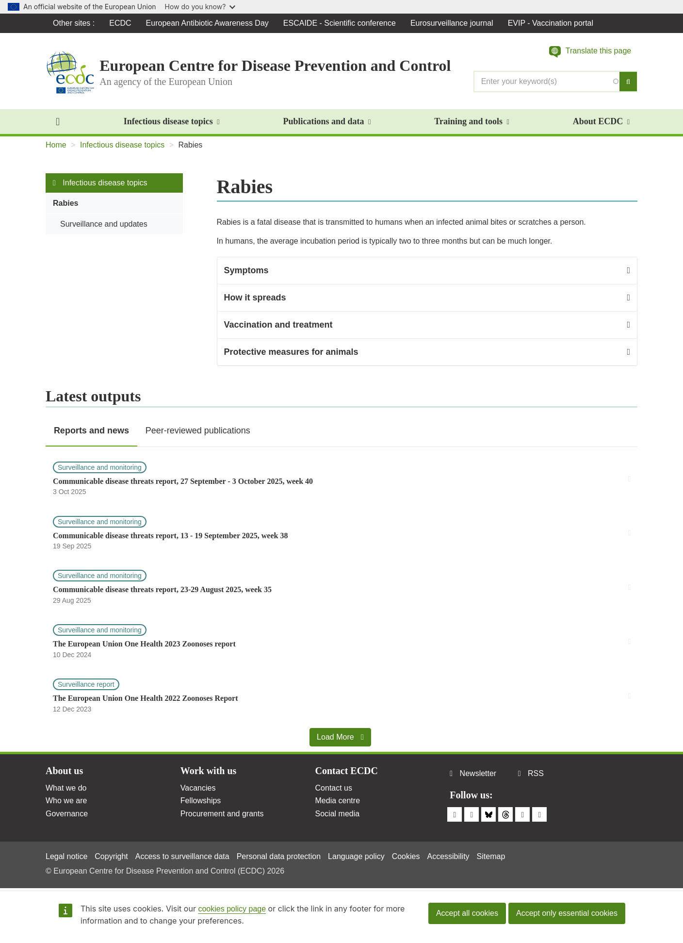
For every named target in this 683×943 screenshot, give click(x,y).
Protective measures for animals (291, 352)
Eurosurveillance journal (451, 23)
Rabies (65, 203)
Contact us (333, 788)
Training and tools (471, 121)
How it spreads (255, 297)
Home (56, 145)
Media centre (337, 800)
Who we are (66, 800)
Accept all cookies (467, 913)
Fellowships (200, 800)
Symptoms (246, 270)
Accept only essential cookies (567, 913)
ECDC (120, 23)
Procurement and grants (222, 814)
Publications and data (327, 121)
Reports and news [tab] (91, 430)
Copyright (111, 856)
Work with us (208, 770)
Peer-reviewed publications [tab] (198, 430)
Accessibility (448, 856)
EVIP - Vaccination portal (550, 23)
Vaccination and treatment (278, 325)
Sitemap (491, 856)
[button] (590, 52)
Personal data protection (279, 856)
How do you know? (200, 6)
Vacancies (198, 788)
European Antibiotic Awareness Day (207, 23)
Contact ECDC (346, 770)
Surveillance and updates (103, 224)
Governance (67, 814)
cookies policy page (232, 909)
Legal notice (66, 856)
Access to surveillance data (182, 856)
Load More (340, 737)
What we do (66, 788)
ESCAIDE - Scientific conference (339, 23)
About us (64, 770)
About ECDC (601, 121)
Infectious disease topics (172, 121)
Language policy (356, 856)
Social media (337, 814)
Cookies (406, 856)
